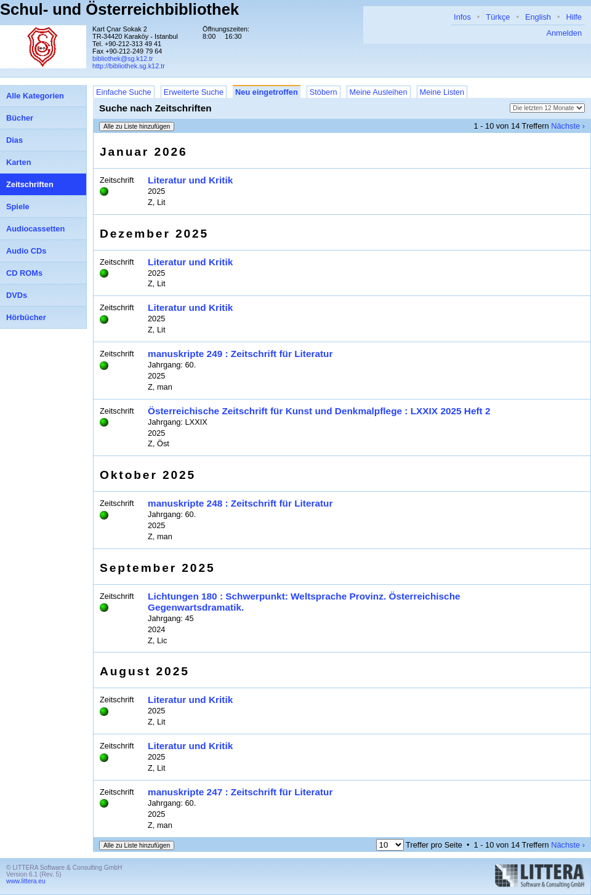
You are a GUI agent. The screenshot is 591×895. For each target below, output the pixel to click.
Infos (462, 17)
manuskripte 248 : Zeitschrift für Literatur (240, 503)
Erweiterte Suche (193, 92)
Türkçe (498, 17)
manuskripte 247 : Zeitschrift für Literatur (240, 792)
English (538, 17)
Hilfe (574, 17)
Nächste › (568, 125)
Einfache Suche (123, 92)
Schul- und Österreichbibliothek (119, 9)
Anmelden (564, 33)
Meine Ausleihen (379, 92)
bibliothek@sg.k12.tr (122, 58)
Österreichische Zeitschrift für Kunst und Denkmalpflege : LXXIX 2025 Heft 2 (319, 411)
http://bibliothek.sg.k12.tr (128, 66)
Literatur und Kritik (190, 180)
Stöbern (323, 92)
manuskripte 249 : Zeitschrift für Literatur (240, 353)
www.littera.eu (26, 881)
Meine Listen (442, 92)
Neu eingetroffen (266, 92)
